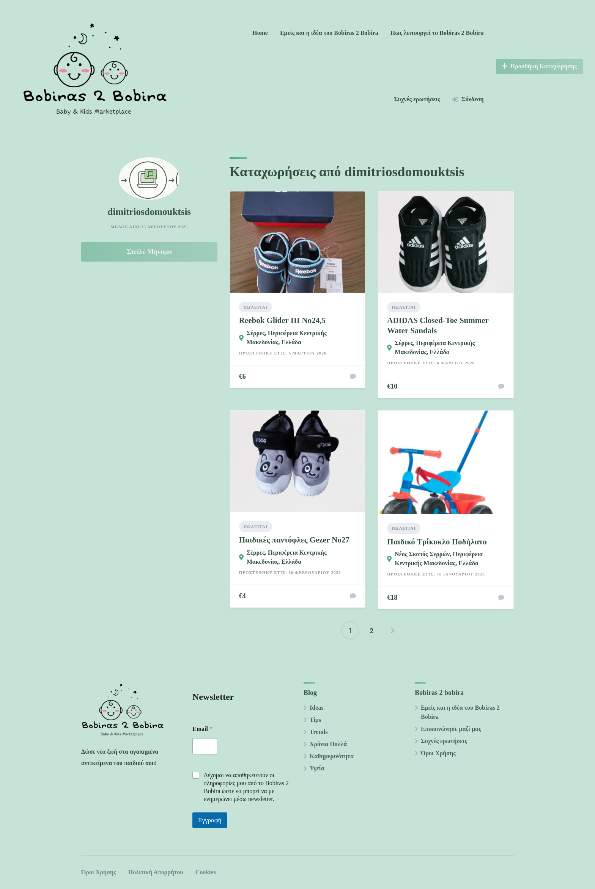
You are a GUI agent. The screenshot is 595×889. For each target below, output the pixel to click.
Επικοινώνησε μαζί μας (451, 729)
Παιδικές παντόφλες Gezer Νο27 (294, 539)
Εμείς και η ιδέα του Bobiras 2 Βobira (329, 33)
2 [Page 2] (372, 630)
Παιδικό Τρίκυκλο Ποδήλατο (436, 541)
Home (260, 33)
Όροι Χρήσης (438, 753)
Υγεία (317, 768)
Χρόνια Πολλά (328, 744)
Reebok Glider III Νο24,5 (282, 320)
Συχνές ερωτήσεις (417, 99)
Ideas (316, 707)
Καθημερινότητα (332, 756)
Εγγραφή (210, 820)
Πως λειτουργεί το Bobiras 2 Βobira (437, 33)
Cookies (205, 872)
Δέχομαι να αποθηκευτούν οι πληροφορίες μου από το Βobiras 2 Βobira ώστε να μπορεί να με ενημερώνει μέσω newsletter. (246, 787)
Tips (315, 720)
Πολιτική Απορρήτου (155, 872)
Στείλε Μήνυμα (149, 251)
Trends (318, 732)
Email (202, 729)
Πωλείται (256, 307)
